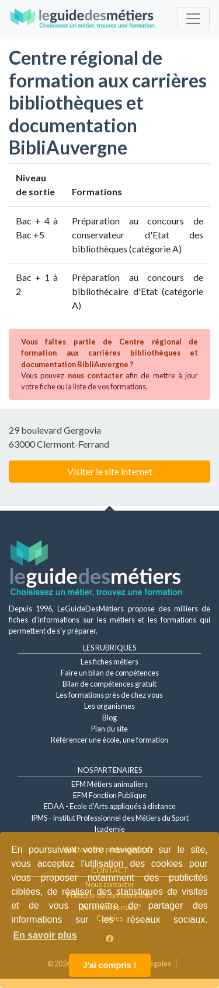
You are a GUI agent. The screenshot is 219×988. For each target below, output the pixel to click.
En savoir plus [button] (45, 935)
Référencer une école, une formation (109, 739)
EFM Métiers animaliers (109, 784)
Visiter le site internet (109, 471)
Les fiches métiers (109, 661)
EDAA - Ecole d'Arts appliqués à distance (110, 806)
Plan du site (109, 728)
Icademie (109, 829)
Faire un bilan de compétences (110, 672)
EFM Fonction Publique (110, 795)
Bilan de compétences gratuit (109, 683)
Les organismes (109, 706)
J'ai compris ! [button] (109, 965)
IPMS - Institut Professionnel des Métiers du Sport (110, 817)
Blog (109, 717)
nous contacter (95, 375)
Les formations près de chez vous (109, 694)
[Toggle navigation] (193, 18)
